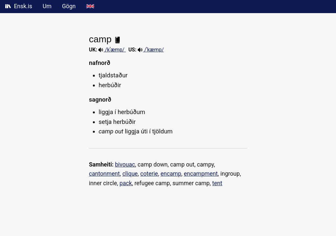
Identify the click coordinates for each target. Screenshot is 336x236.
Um (47, 6)
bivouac (125, 164)
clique (130, 173)
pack (125, 183)
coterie (149, 173)
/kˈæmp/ (112, 50)
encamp (170, 173)
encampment (201, 173)
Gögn (69, 6)
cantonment (104, 173)
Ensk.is (18, 6)
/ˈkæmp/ (151, 50)
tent (217, 183)
